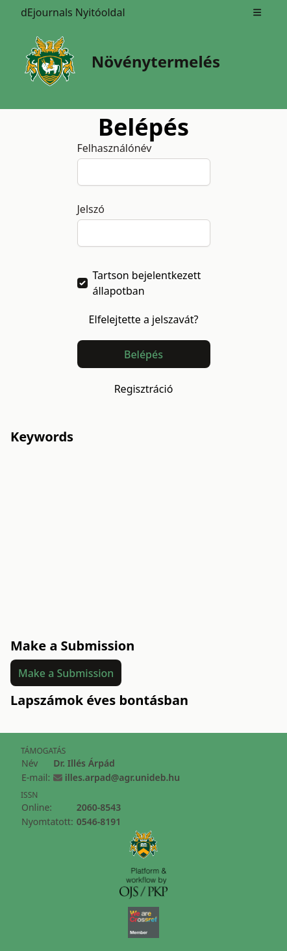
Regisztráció (143, 389)
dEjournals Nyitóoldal (73, 12)
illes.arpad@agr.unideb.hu (122, 777)
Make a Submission (66, 673)
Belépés (143, 354)
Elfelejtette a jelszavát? (144, 319)
